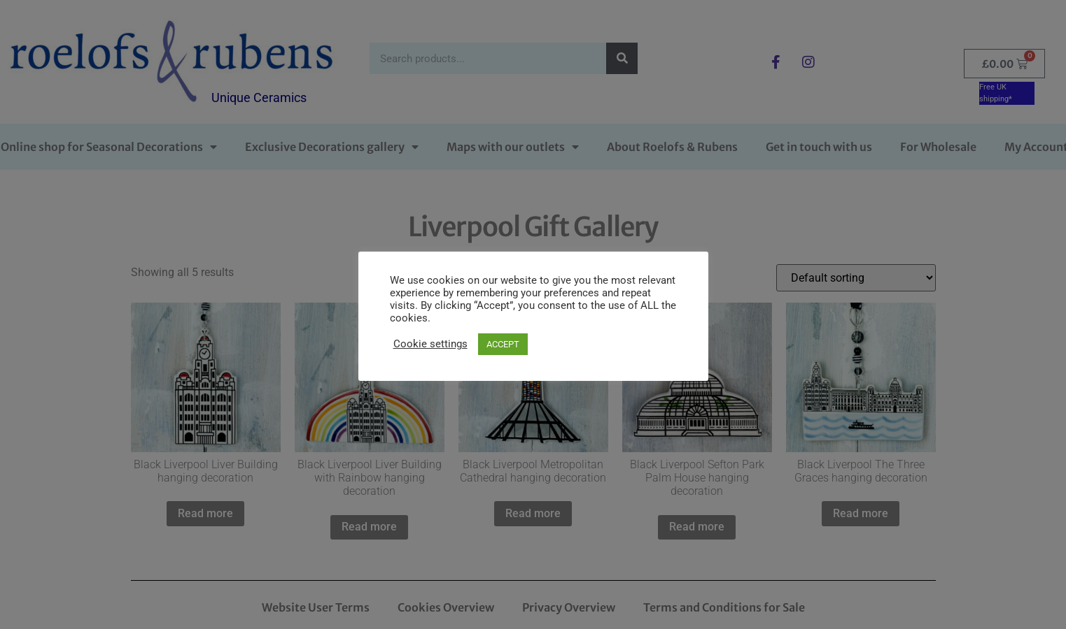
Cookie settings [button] (430, 344)
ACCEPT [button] (502, 344)
